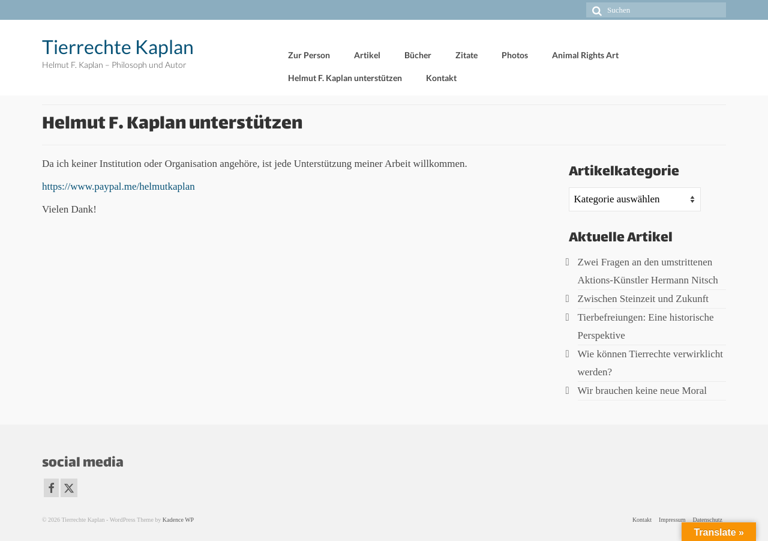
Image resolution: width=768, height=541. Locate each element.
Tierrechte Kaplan (118, 46)
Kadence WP (178, 519)
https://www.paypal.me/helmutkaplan (118, 186)
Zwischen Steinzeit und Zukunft (643, 298)
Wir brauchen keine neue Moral (642, 390)
